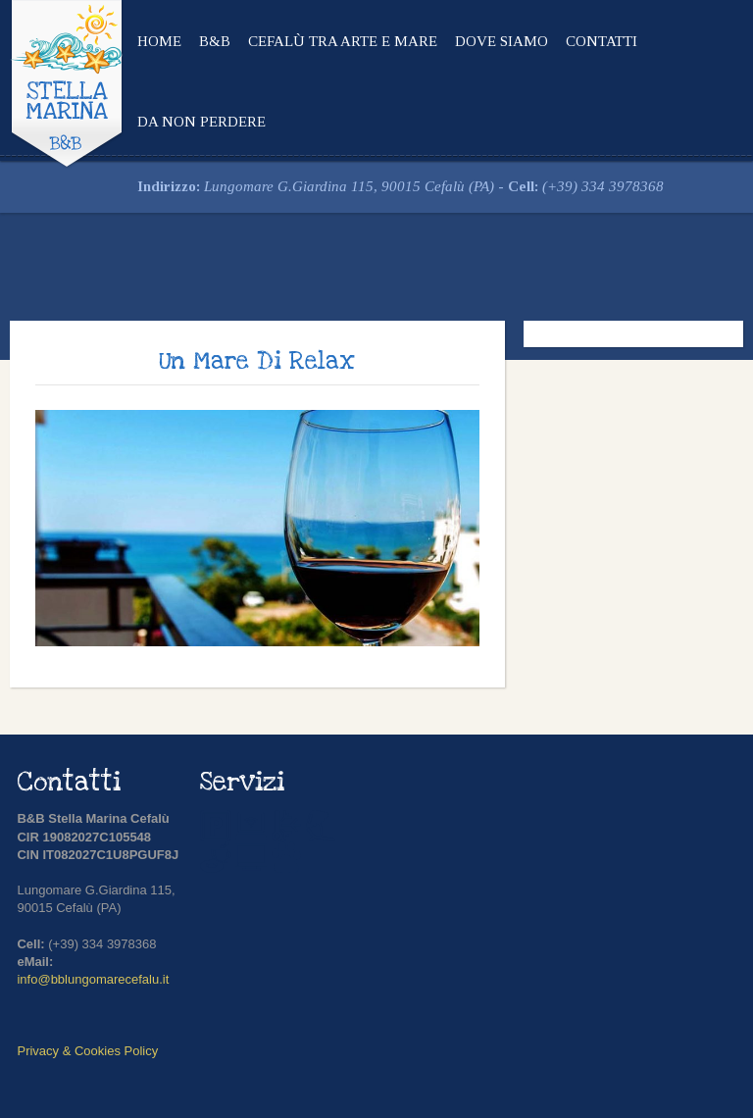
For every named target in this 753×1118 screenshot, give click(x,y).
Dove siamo (501, 41)
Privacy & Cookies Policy (87, 1050)
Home (159, 41)
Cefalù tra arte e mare (342, 41)
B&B (214, 41)
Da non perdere (201, 121)
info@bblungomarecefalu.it (93, 979)
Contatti (601, 41)
